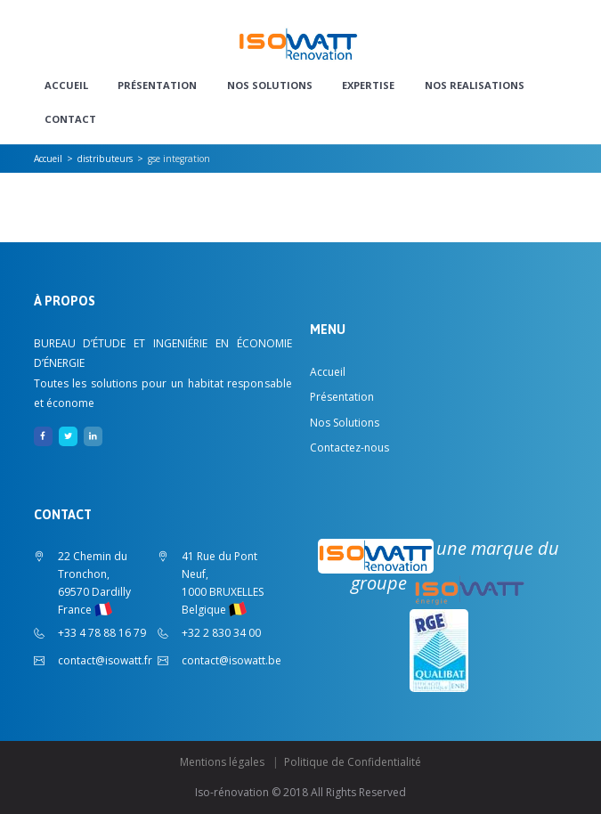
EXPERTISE (368, 85)
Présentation (157, 85)
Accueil (66, 85)
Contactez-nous (349, 447)
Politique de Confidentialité (352, 761)
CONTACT (70, 119)
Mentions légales (222, 761)
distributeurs (105, 158)
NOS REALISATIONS (474, 85)
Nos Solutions (270, 85)
